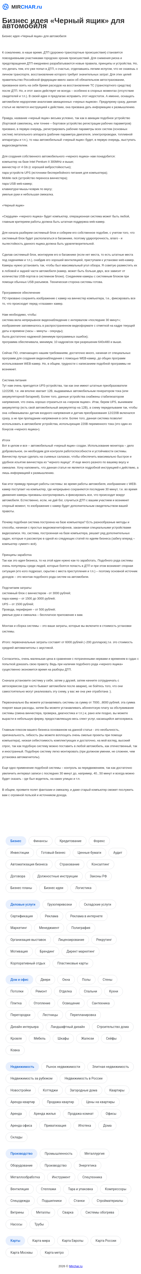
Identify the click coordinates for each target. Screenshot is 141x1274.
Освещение (71, 1003)
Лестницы (50, 1015)
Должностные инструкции (57, 876)
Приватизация (55, 1125)
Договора (17, 876)
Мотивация (19, 951)
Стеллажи (48, 1189)
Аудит (117, 852)
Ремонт (41, 991)
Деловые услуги (22, 904)
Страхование (69, 864)
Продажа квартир (60, 1102)
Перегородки (20, 1015)
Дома (107, 1125)
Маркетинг (18, 928)
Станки (79, 1201)
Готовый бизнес (53, 852)
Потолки (16, 991)
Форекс (99, 841)
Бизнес (15, 841)
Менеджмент (49, 928)
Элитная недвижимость (110, 1067)
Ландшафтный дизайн (68, 1027)
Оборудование (21, 1165)
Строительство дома (113, 1027)
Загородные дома (83, 1090)
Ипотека (84, 1125)
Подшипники (52, 1201)
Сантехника (101, 1003)
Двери (45, 979)
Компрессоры (115, 1189)
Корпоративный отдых (27, 963)
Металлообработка (25, 1177)
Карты (15, 1240)
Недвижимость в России (83, 1078)
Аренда (16, 1113)
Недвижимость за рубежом (31, 1078)
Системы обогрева (99, 1212)
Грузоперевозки (59, 904)
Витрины (17, 1212)
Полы (86, 979)
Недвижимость (22, 1067)
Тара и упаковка (80, 1189)
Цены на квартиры (100, 1102)
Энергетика (87, 1165)
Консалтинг (100, 864)
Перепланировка (83, 1015)
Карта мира (41, 1240)
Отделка (65, 991)
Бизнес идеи (53, 888)
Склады (16, 1137)
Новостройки (20, 1090)
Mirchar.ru (75, 1266)
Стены (107, 979)
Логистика (83, 888)
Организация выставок (28, 940)
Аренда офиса (21, 1125)
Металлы (43, 1212)
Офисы (111, 1113)
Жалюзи (87, 1038)
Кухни (113, 991)
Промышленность (58, 1153)
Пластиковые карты (72, 963)
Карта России (105, 1240)
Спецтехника (92, 1177)
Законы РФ (98, 876)
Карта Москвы (21, 1252)
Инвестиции (19, 852)
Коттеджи (50, 1090)
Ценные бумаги (89, 852)
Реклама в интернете (86, 916)
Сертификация (21, 916)
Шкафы (63, 1038)
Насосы (16, 1224)
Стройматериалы (110, 1201)
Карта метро (54, 1252)
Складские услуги (97, 904)
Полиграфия (80, 928)
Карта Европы (72, 1240)
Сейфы (111, 1038)
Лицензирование (71, 940)
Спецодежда (20, 1201)
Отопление (42, 1003)
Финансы (40, 841)
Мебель (40, 1038)
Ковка (15, 1050)
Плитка (16, 1003)
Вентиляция (19, 1189)
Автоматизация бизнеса (29, 864)
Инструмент (61, 1177)
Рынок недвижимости (63, 1067)
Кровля (16, 1038)
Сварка (67, 1212)
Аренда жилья (45, 1113)
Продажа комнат (81, 1113)
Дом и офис (19, 979)
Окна (66, 979)
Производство (21, 1153)
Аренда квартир (22, 1102)
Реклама (51, 916)
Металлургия (95, 1153)
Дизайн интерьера (24, 1027)
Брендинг (47, 951)
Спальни (90, 991)
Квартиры (117, 1090)
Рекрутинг (104, 940)
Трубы (39, 1224)
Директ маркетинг (80, 951)
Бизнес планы (21, 888)
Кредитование (71, 841)
